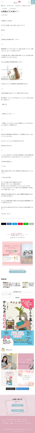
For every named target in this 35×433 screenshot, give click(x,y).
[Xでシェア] (3, 224)
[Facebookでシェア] (9, 224)
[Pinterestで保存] (20, 224)
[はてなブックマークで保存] (14, 224)
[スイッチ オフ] (29, 2)
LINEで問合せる (17, 405)
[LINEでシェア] (25, 224)
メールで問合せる (17, 410)
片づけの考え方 (13, 8)
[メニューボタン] (2, 2)
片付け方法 (4, 8)
